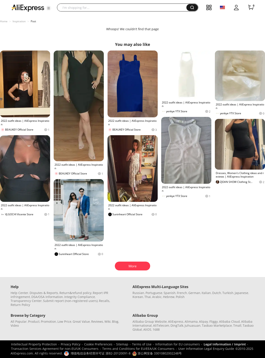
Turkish (227, 293)
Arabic (157, 297)
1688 (156, 329)
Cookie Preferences (98, 344)
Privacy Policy (70, 344)
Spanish (170, 293)
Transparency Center (26, 301)
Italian (206, 293)
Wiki (107, 321)
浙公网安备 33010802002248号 (157, 353)
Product (34, 321)
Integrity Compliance (79, 297)
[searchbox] (123, 7)
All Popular (19, 321)
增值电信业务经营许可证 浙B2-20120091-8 (101, 353)
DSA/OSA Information (47, 297)
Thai (147, 297)
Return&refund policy (75, 293)
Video (15, 325)
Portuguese (154, 293)
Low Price (64, 321)
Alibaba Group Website (149, 321)
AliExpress (175, 321)
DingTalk (176, 325)
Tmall (237, 325)
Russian (138, 293)
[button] (48, 8)
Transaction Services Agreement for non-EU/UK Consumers (54, 349)
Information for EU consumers (177, 344)
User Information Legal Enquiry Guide (206, 349)
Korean (137, 297)
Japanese (241, 293)
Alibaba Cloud (229, 321)
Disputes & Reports (44, 293)
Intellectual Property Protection (34, 344)
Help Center (19, 293)
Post (33, 21)
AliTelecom (161, 325)
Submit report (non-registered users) (70, 301)
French (182, 293)
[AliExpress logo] (28, 7)
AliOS (147, 329)
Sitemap (122, 344)
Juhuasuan (193, 325)
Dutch (216, 293)
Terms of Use (141, 344)
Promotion (48, 321)
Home (4, 21)
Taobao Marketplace (217, 325)
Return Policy (20, 305)
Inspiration (19, 21)
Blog (115, 321)
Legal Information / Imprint (225, 344)
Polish (180, 297)
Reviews (97, 321)
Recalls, (104, 301)
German (194, 293)
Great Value (81, 321)
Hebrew (168, 297)
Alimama (191, 321)
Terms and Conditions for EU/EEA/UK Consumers (138, 349)
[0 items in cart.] (250, 7)
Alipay (203, 321)
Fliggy (213, 321)
